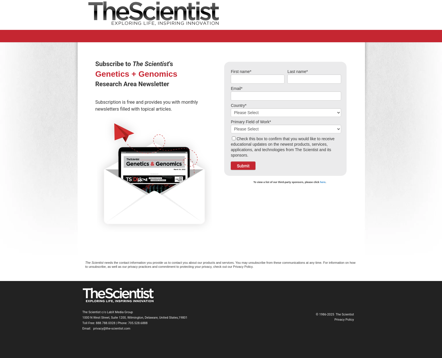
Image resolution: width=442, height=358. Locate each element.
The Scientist (345, 314)
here (323, 182)
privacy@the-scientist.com (111, 328)
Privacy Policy (344, 320)
